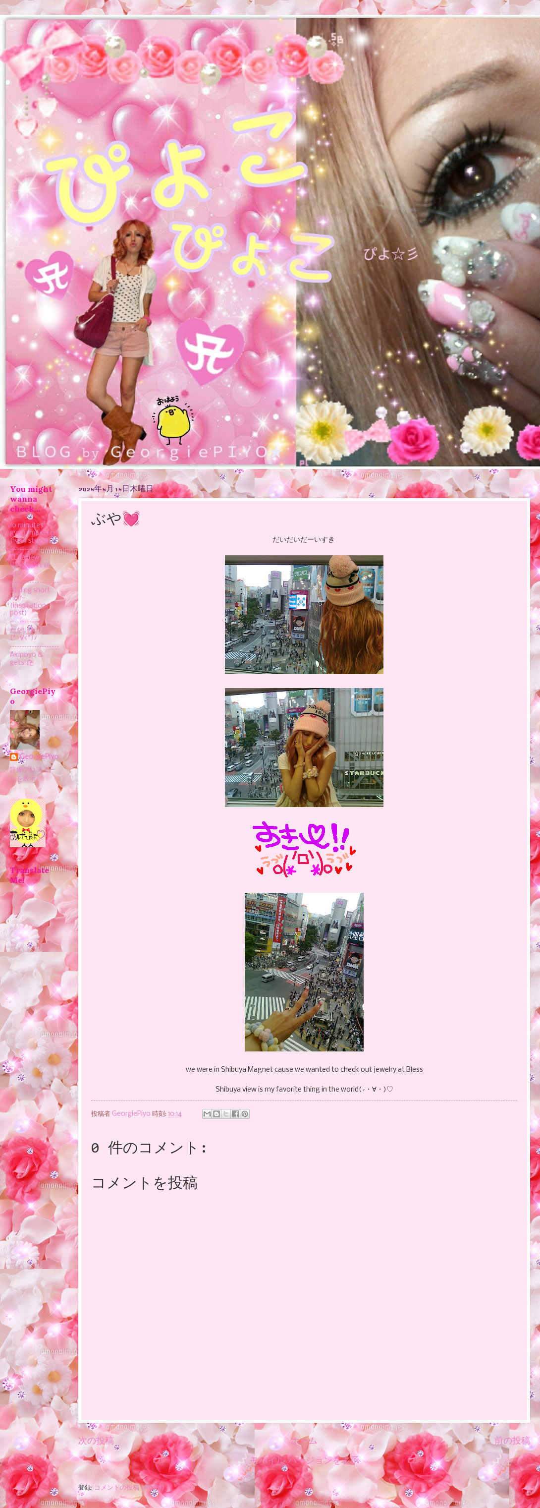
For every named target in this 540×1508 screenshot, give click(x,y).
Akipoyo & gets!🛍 (26, 658)
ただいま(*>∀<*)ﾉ (23, 634)
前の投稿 (512, 1441)
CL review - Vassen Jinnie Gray (30, 565)
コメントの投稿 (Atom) (129, 1488)
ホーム (304, 1441)
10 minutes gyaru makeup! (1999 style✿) (33, 533)
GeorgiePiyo (39, 757)
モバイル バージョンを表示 (304, 1461)
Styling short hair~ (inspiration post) (30, 602)
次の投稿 (96, 1441)
